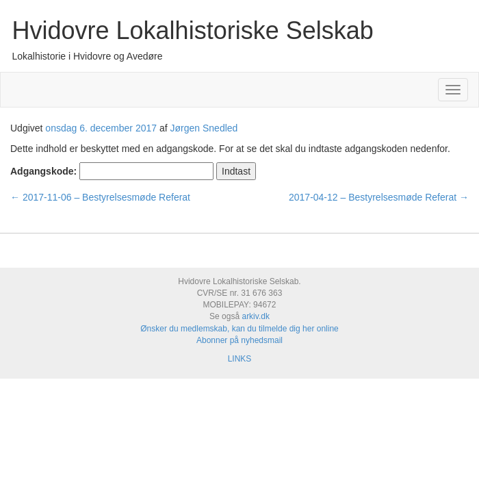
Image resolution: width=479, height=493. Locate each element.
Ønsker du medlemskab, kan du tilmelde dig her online (239, 328)
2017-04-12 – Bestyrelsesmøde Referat (379, 197)
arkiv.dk (255, 316)
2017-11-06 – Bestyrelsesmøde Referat (100, 197)
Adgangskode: (111, 171)
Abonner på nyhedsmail (239, 340)
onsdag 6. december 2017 (101, 128)
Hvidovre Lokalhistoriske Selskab (193, 30)
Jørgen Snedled (204, 128)
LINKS (240, 359)
